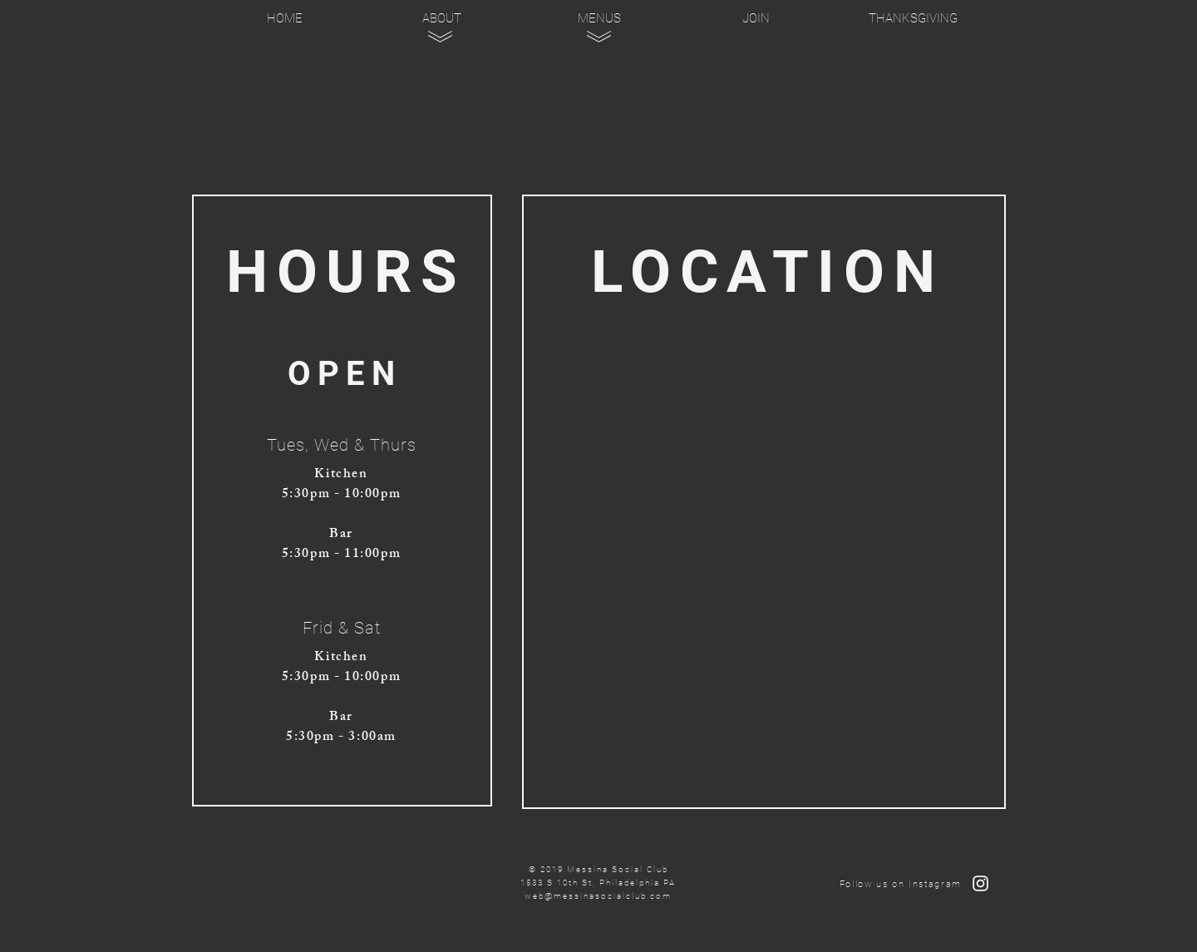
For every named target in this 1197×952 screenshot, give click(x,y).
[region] (443, 99)
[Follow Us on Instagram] (980, 883)
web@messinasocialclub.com (598, 895)
